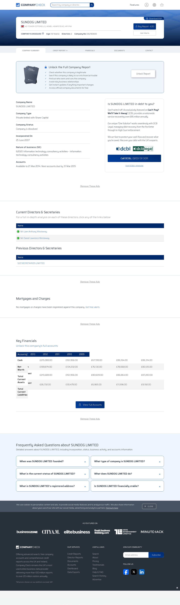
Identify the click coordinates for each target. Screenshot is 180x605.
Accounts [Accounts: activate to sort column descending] (22, 354)
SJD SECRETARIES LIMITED (31, 263)
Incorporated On (24, 136)
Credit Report (60, 50)
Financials (90, 50)
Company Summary (30, 50)
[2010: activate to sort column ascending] (134, 354)
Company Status (24, 124)
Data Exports (73, 557)
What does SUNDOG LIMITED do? (113, 459)
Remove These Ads (90, 186)
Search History (99, 561)
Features (134, 5)
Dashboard (72, 554)
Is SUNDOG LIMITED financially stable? (116, 471)
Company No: (85, 33)
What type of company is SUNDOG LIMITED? (119, 447)
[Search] (92, 5)
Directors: (67, 33)
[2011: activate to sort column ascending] (114, 354)
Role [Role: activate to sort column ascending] (78, 225)
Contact (149, 50)
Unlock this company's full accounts (37, 346)
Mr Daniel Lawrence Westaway (32, 238)
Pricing (95, 546)
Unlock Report (143, 73)
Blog (94, 554)
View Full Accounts (90, 390)
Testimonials (98, 550)
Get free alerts (93, 307)
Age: (52, 33)
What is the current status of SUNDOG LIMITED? (47, 459)
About (95, 543)
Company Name (24, 102)
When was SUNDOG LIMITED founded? (42, 447)
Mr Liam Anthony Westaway (31, 231)
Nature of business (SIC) (28, 147)
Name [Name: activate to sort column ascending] (20, 225)
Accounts (21, 162)
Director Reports (75, 543)
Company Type (23, 113)
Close (150, 491)
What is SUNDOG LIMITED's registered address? (47, 471)
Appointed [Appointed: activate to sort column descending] (147, 225)
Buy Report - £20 (144, 26)
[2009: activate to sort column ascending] (154, 354)
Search (95, 539)
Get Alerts (144, 33)
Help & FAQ (97, 557)
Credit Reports (74, 539)
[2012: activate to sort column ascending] (93, 354)
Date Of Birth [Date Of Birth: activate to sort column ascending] (119, 225)
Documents (119, 50)
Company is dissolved (32, 33)
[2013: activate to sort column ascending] (71, 354)
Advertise (96, 565)
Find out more (112, 493)
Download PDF (154, 18)
